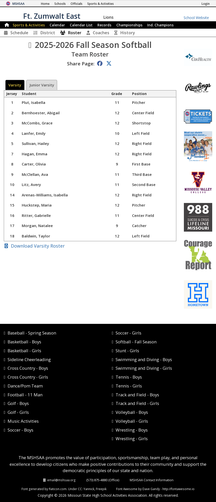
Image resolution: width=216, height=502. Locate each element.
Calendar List (81, 25)
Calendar (57, 25)
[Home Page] (45, 3)
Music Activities (23, 421)
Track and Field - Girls (137, 403)
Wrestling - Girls (132, 438)
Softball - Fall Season (136, 342)
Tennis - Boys (129, 377)
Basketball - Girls (24, 351)
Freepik (101, 489)
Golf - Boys (18, 403)
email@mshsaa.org (61, 480)
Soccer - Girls (128, 333)
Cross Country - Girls (28, 377)
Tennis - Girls (129, 386)
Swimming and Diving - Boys (144, 359)
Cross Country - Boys (28, 368)
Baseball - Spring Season (32, 333)
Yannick (88, 489)
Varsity (14, 84)
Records (104, 25)
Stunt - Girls (127, 351)
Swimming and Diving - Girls (144, 368)
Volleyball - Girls (132, 421)
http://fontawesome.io (178, 489)
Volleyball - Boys (132, 412)
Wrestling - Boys (132, 430)
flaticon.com (58, 489)
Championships (129, 25)
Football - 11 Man (25, 395)
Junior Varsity (42, 84)
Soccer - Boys (20, 430)
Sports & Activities (29, 25)
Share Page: (80, 63)
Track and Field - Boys (137, 395)
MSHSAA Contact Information (152, 480)
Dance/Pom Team (25, 386)
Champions (160, 25)
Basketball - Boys (24, 342)
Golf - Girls (18, 412)
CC (80, 489)
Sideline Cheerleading (29, 359)
